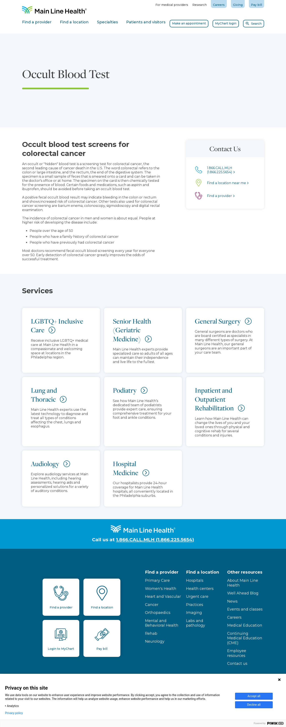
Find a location (202, 572)
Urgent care (197, 596)
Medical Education (244, 625)
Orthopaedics (157, 612)
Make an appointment (189, 23)
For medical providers (171, 5)
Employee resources (236, 653)
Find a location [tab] (74, 22)
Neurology (154, 641)
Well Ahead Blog (242, 593)
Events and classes (245, 609)
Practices (194, 604)
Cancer (151, 604)
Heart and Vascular (163, 596)
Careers (219, 5)
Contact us (237, 663)
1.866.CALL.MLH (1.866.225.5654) (155, 539)
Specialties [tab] (107, 22)
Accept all (253, 696)
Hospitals (194, 580)
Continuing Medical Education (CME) (244, 638)
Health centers (200, 588)
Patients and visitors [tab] (145, 22)
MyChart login (225, 23)
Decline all (254, 704)
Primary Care (157, 580)
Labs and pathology (195, 623)
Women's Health (160, 588)
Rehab (151, 633)
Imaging (194, 612)
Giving (238, 5)
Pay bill (256, 5)
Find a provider (161, 572)
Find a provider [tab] (37, 22)
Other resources (244, 572)
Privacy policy (14, 713)
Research (199, 5)
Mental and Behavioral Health (161, 623)
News (232, 601)
